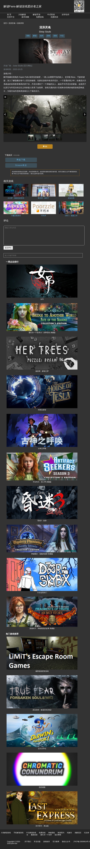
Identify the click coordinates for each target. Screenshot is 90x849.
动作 (41, 36)
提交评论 (8, 248)
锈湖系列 (61, 833)
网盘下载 (21, 160)
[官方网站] (28, 66)
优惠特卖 (54, 17)
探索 (55, 36)
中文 (62, 36)
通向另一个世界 (46, 835)
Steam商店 (21, 165)
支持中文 (11, 17)
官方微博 (56, 841)
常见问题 (37, 841)
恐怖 (48, 36)
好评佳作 (65, 15)
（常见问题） (16, 155)
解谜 (34, 36)
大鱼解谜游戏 (6, 833)
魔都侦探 (34, 835)
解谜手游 (36, 15)
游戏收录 (46, 841)
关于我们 (27, 841)
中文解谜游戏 (31, 833)
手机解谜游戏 (18, 833)
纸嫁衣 (69, 833)
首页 (5, 23)
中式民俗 (51, 15)
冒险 (28, 36)
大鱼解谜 (22, 15)
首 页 (9, 15)
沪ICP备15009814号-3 (81, 841)
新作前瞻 (25, 17)
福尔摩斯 (58, 835)
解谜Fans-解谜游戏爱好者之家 (23, 6)
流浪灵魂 (12, 23)
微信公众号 (66, 841)
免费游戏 (40, 17)
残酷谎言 (78, 833)
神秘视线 (51, 833)
